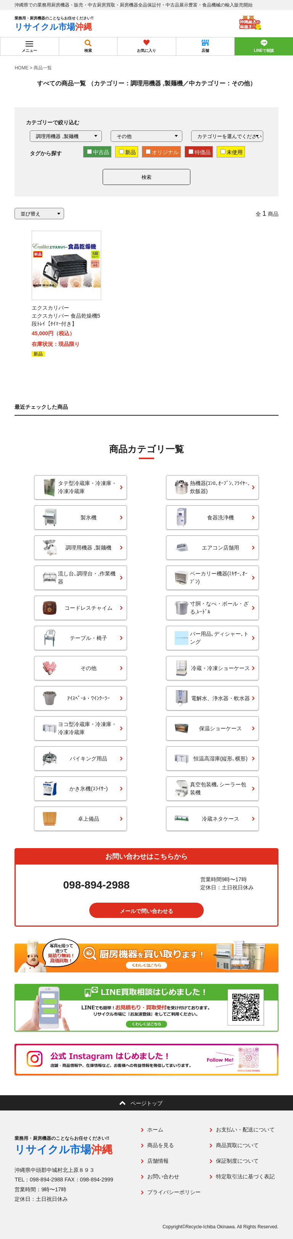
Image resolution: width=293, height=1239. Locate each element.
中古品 (98, 152)
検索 (146, 177)
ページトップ (146, 1103)
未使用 (232, 152)
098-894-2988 (96, 885)
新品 (127, 152)
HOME (21, 68)
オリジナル (162, 152)
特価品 (199, 152)
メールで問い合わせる (146, 911)
